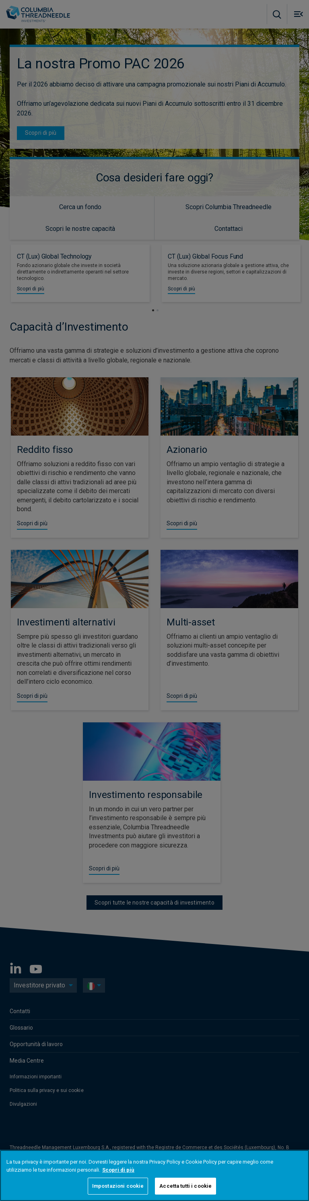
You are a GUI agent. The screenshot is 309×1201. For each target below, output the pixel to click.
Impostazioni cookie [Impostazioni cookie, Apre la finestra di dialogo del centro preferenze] (118, 1186)
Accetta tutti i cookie (185, 1186)
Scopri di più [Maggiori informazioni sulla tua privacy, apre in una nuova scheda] (118, 1170)
